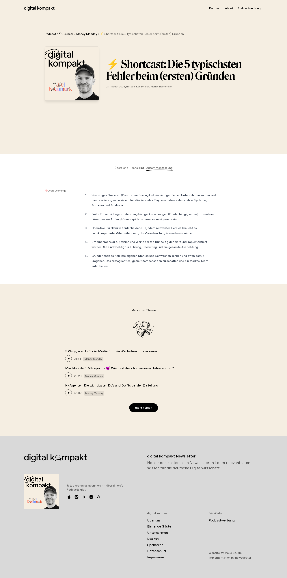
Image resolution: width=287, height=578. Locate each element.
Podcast (215, 8)
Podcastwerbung (249, 8)
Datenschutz (157, 551)
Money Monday (86, 34)
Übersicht (121, 168)
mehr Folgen (143, 408)
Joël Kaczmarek (140, 86)
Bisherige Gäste (159, 526)
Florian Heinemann (161, 86)
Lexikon (153, 539)
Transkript (137, 168)
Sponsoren (155, 545)
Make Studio (233, 553)
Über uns (154, 520)
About (229, 8)
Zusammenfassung (159, 168)
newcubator (243, 558)
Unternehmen (157, 533)
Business (66, 34)
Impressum (155, 557)
